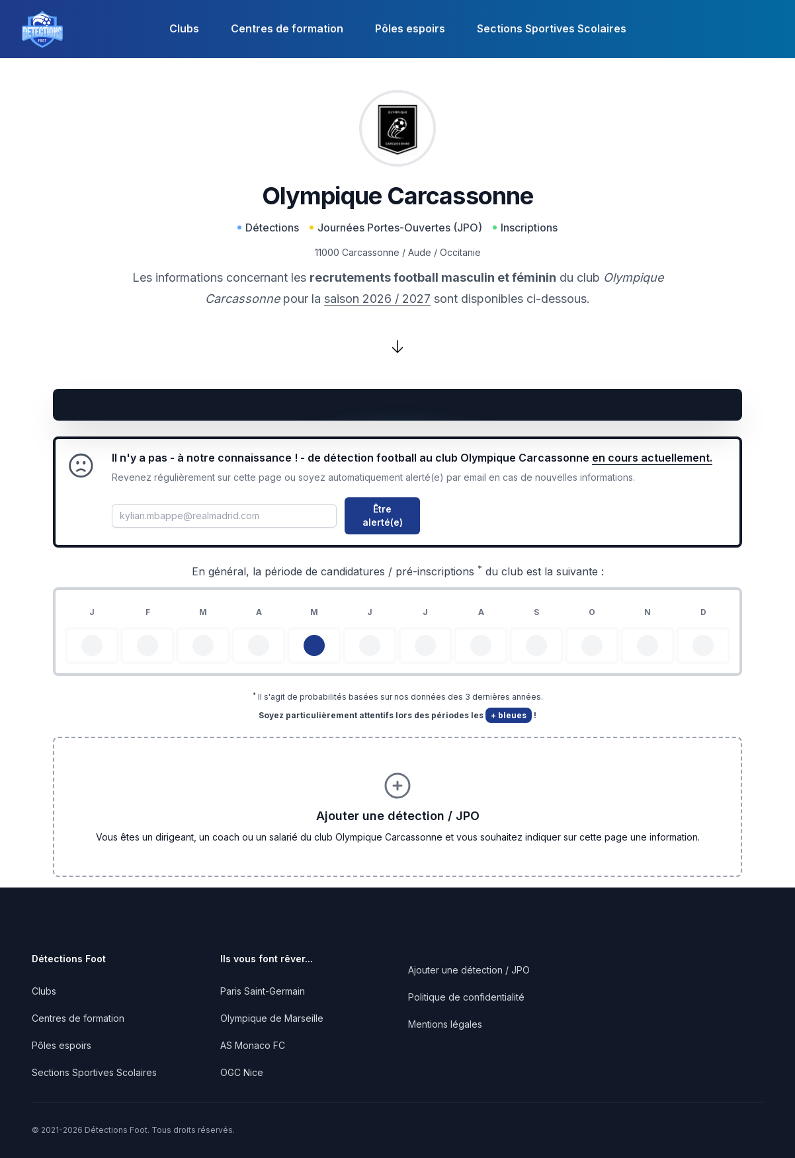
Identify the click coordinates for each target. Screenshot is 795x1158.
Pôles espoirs (410, 28)
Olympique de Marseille (271, 1018)
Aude (419, 252)
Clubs (184, 28)
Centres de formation (287, 28)
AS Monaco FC (252, 1045)
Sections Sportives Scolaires (551, 28)
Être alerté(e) (382, 515)
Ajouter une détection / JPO (469, 969)
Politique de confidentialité (466, 997)
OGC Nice (241, 1072)
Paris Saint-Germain (262, 991)
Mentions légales (445, 1024)
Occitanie (460, 252)
